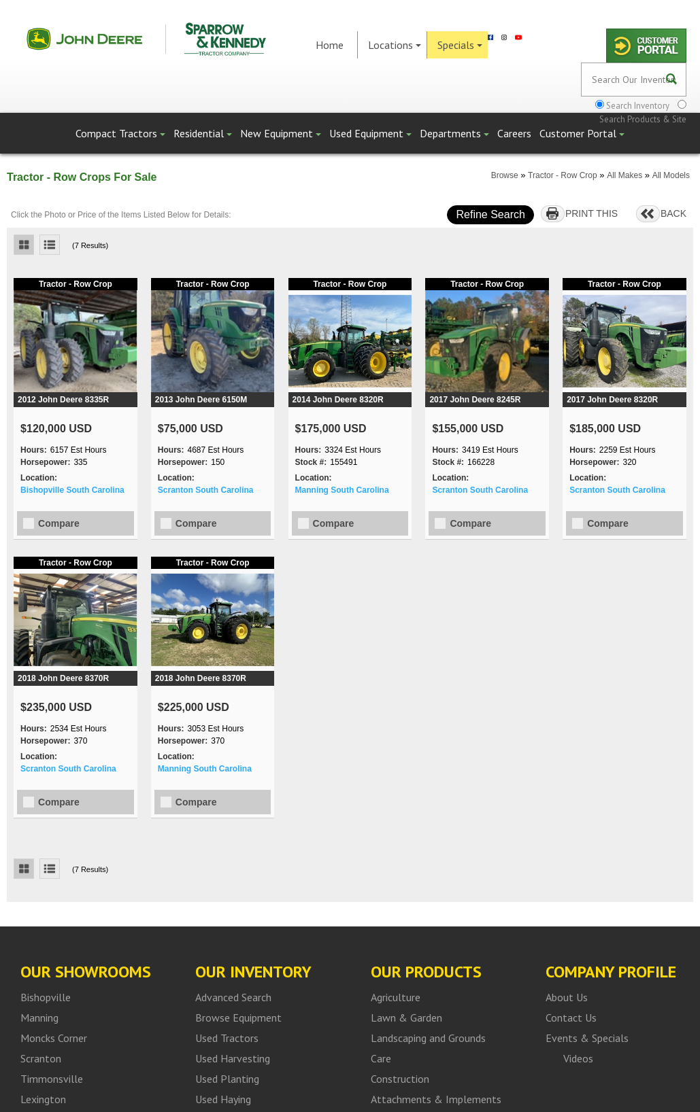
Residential (202, 133)
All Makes (624, 175)
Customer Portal (581, 133)
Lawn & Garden (406, 1017)
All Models (671, 175)
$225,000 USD (193, 707)
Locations (394, 45)
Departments (454, 133)
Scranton (40, 1058)
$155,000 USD (467, 428)
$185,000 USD (605, 428)
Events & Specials (587, 1038)
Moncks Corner (53, 1038)
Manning (39, 1017)
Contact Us (571, 1017)
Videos (578, 1058)
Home (330, 45)
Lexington (43, 1099)
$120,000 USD (56, 428)
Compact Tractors (120, 133)
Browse (504, 175)
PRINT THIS (591, 213)
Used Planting (227, 1078)
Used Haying (223, 1099)
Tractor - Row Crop (562, 175)
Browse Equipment (238, 1017)
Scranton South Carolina (206, 490)
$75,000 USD (190, 428)
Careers (514, 133)
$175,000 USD (331, 428)
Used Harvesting (232, 1058)
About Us (567, 997)
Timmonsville (51, 1078)
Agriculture (395, 997)
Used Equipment (370, 133)
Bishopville (45, 997)
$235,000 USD (56, 707)
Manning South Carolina (342, 490)
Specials (459, 45)
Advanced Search (233, 997)
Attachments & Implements (436, 1099)
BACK (673, 213)
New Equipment (280, 133)
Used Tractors (227, 1038)
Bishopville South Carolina (72, 490)
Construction (400, 1078)
